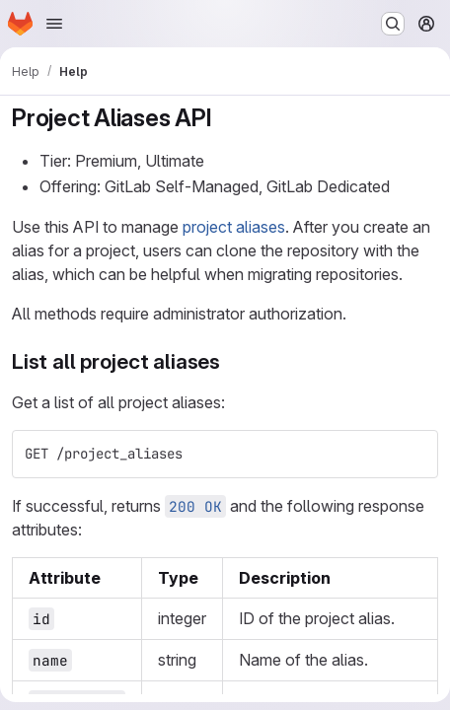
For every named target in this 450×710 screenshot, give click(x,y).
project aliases (234, 227)
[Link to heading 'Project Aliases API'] (224, 118)
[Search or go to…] (393, 24)
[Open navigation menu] (54, 23)
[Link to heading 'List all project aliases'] (231, 361)
